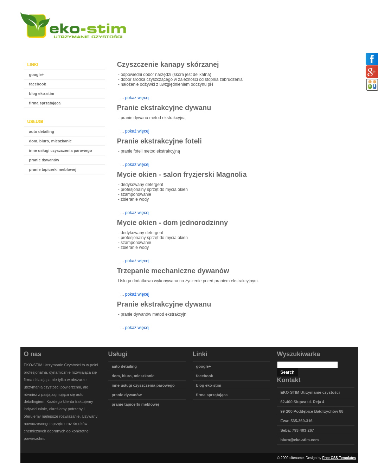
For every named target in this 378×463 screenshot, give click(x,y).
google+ (36, 74)
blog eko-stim (42, 93)
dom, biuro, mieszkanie (50, 141)
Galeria (283, 42)
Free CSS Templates (339, 458)
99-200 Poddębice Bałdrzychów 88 (312, 411)
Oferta (229, 42)
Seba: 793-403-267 (297, 430)
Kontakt (311, 42)
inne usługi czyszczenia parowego (60, 150)
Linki (337, 42)
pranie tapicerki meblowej (53, 169)
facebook (37, 84)
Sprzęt (256, 42)
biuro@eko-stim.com (300, 440)
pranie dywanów (44, 160)
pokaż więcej (137, 97)
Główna (202, 42)
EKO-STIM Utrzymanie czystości (310, 392)
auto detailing (42, 131)
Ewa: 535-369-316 (297, 421)
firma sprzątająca (45, 103)
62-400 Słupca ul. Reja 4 (303, 402)
